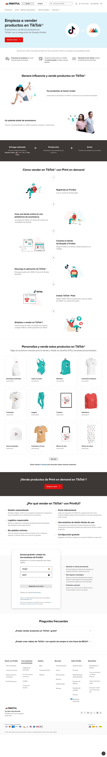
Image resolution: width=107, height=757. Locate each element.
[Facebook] (84, 712)
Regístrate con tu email (36, 586)
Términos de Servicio (32, 604)
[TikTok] (100, 712)
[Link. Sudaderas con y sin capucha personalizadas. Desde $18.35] (91, 405)
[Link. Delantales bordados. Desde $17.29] (16, 371)
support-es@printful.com (26, 599)
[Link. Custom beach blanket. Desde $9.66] (91, 438)
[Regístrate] (94, 4)
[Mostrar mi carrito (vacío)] (101, 4)
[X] (94, 712)
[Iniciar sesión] (83, 4)
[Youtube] (88, 712)
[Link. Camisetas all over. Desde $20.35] (41, 438)
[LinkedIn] (91, 712)
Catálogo (43, 465)
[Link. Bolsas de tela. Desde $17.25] (66, 438)
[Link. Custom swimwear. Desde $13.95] (41, 371)
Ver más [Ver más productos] (53, 459)
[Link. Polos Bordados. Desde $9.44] (91, 371)
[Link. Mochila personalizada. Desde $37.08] (66, 371)
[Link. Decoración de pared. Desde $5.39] (66, 405)
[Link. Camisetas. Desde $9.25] (16, 405)
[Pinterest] (97, 712)
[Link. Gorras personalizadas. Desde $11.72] (16, 438)
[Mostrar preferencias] (76, 4)
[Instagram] (81, 712)
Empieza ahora (14, 40)
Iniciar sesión (37, 592)
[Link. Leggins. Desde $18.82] (41, 405)
